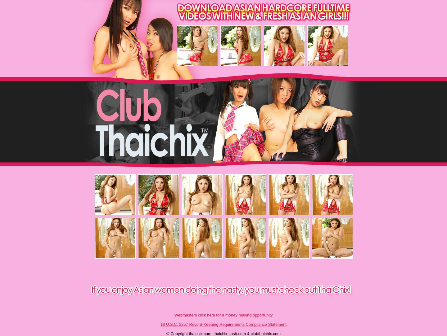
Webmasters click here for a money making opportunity (223, 315)
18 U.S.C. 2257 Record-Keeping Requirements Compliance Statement (223, 324)
